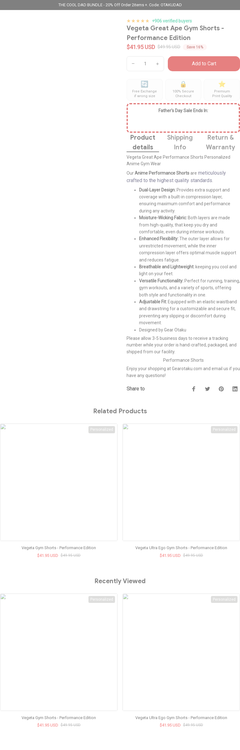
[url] (34, 698)
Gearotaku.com (187, 368)
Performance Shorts (183, 360)
